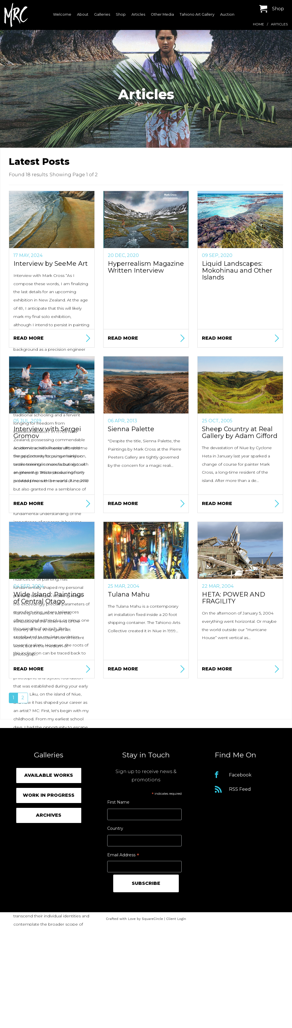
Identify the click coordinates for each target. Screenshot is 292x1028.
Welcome (62, 14)
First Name (118, 802)
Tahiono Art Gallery (197, 14)
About (82, 14)
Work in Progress (48, 795)
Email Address (123, 855)
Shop (121, 14)
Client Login (176, 919)
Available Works (48, 775)
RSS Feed (240, 789)
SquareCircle (152, 919)
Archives (48, 815)
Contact (143, 43)
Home (258, 24)
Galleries (102, 14)
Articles (138, 14)
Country (115, 828)
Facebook (240, 775)
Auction (227, 14)
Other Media (162, 14)
